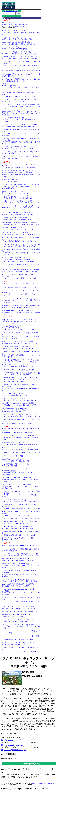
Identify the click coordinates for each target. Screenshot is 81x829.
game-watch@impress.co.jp (43, 784)
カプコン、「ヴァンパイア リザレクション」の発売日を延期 (20, 518)
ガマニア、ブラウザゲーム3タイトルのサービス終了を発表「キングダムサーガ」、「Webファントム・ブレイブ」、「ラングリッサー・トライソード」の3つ (21, 379)
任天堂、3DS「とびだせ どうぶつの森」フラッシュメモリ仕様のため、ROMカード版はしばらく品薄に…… (21, 32)
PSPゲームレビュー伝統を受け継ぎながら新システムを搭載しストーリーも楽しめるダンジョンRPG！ (15, 24)
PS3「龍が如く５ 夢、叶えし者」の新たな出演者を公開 (19, 611)
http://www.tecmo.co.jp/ (11, 740)
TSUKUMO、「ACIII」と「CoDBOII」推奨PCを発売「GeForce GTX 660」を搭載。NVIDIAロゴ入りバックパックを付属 (20, 565)
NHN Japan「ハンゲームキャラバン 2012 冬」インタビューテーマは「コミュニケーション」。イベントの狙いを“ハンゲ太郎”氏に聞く (21, 300)
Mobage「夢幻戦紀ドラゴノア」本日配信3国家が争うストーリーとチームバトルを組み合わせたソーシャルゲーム (21, 119)
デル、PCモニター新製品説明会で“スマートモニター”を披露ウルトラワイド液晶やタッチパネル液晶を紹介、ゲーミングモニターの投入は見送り (21, 186)
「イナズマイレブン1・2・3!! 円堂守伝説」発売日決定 (19, 370)
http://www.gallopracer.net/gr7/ (13, 750)
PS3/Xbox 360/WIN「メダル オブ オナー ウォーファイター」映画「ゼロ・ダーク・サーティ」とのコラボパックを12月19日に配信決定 (21, 113)
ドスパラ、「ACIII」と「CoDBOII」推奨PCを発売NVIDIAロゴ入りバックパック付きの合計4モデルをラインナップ (21, 207)
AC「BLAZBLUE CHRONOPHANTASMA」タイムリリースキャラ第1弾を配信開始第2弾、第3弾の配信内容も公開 (15, 409)
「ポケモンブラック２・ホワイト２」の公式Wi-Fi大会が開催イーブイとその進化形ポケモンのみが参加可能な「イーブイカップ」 (21, 106)
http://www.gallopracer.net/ (12, 745)
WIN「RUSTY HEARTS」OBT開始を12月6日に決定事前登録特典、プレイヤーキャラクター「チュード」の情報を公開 (21, 312)
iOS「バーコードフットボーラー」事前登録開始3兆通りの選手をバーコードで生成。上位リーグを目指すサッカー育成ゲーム (21, 486)
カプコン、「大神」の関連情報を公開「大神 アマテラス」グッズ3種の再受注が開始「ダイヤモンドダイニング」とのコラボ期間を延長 (18, 259)
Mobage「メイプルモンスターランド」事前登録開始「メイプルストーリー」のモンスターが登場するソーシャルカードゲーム (21, 626)
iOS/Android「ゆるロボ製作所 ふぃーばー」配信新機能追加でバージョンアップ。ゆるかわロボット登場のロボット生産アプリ (21, 479)
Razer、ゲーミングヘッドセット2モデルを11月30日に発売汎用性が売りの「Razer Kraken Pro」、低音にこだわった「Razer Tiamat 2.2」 (20, 321)
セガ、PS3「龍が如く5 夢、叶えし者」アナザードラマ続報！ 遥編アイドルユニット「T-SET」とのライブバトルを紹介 (18, 327)
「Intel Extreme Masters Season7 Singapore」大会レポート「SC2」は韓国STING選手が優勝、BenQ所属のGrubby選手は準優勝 (20, 437)
